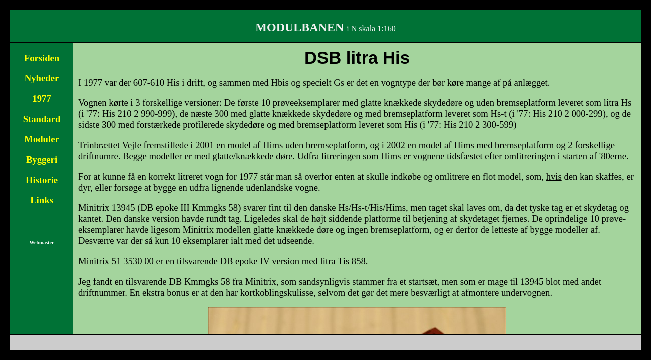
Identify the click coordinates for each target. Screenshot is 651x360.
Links (41, 200)
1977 (41, 99)
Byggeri (41, 159)
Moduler (41, 139)
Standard (42, 119)
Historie (42, 180)
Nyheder (42, 78)
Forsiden (41, 58)
